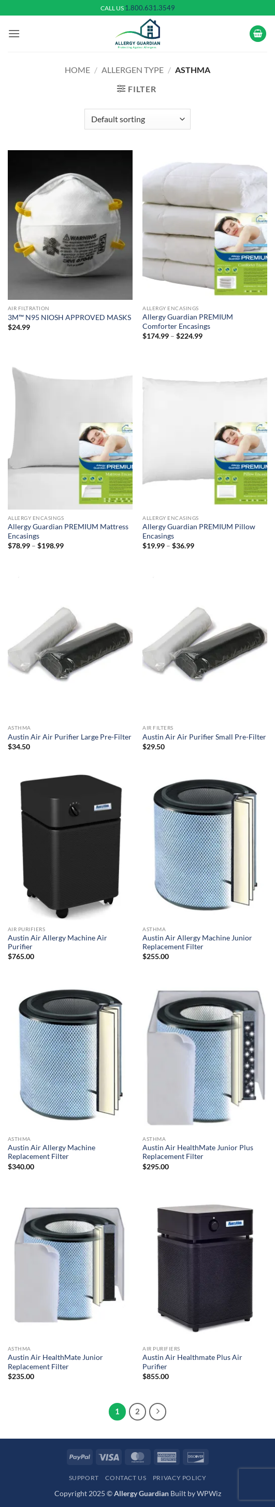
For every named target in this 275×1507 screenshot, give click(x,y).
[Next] (158, 1412)
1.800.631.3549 (150, 8)
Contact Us (125, 1478)
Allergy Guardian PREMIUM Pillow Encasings (198, 531)
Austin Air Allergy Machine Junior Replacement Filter (197, 942)
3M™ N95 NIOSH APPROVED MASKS (69, 317)
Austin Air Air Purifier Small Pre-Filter (204, 737)
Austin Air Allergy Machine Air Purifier (57, 942)
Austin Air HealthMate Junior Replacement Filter (55, 1362)
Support (84, 1478)
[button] (14, 33)
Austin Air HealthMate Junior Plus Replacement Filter (197, 1152)
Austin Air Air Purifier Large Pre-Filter (70, 737)
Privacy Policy (180, 1478)
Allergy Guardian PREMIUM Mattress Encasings (68, 531)
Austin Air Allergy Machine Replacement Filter (51, 1152)
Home (77, 70)
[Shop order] (137, 119)
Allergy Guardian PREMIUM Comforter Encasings (187, 321)
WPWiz (209, 1493)
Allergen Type (133, 70)
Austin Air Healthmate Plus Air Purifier (192, 1362)
